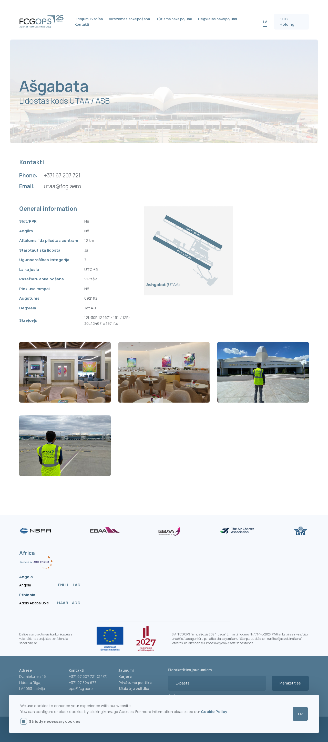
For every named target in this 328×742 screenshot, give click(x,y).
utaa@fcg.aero (62, 186)
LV (265, 21)
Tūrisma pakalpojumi (174, 18)
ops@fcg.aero (81, 688)
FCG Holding (287, 21)
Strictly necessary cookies (54, 721)
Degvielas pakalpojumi (217, 18)
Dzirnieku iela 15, (33, 676)
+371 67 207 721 (62, 175)
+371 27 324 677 (82, 682)
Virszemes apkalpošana (129, 18)
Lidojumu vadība (89, 18)
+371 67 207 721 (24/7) (88, 676)
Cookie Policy (214, 711)
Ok (300, 714)
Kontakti (82, 24)
